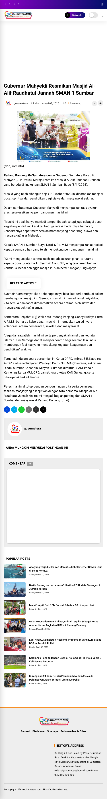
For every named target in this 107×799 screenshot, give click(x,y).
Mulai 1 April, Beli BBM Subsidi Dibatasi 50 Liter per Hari (61, 605)
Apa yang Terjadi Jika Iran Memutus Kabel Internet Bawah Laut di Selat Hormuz (65, 569)
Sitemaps (52, 731)
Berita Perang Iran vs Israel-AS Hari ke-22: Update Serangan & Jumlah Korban (64, 587)
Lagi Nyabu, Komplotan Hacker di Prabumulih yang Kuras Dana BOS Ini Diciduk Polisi (65, 641)
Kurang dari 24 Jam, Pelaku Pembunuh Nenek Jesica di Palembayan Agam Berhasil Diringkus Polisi (61, 678)
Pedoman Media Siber (73, 731)
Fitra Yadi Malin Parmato (55, 789)
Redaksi (25, 731)
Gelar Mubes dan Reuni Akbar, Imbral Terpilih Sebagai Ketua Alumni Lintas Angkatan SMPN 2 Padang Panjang (63, 623)
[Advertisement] (53, 52)
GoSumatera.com (32, 789)
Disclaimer (38, 731)
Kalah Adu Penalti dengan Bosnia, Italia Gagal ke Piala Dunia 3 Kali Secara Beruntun (65, 659)
